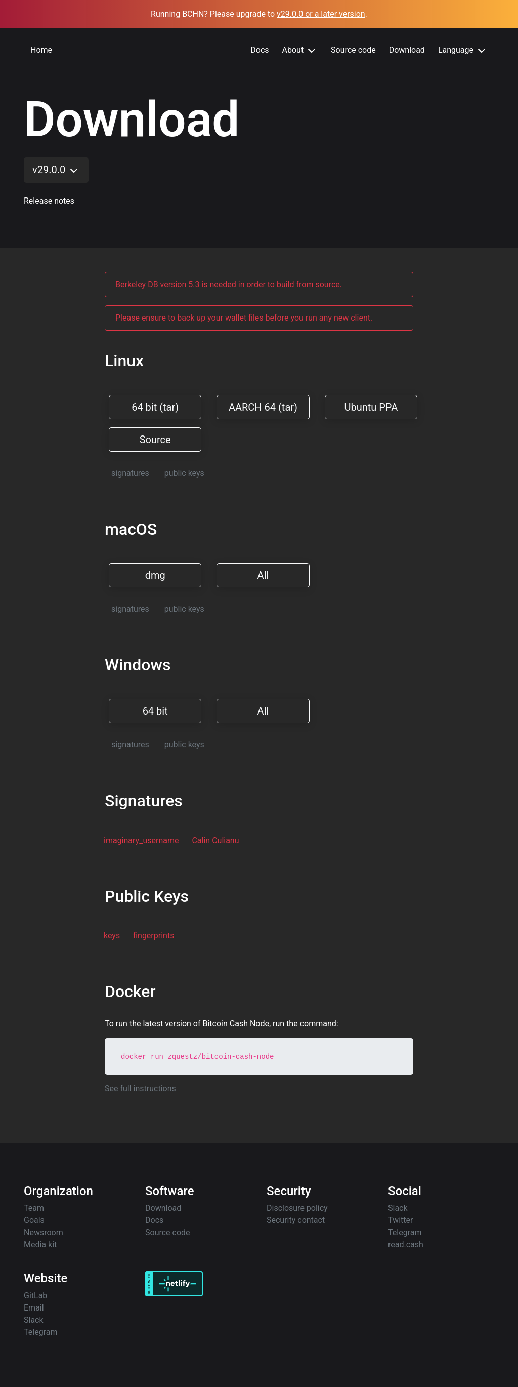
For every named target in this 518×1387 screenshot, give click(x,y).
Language (463, 51)
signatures (130, 473)
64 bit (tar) (155, 407)
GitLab (35, 1295)
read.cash (405, 1244)
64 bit (155, 711)
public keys (184, 473)
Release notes (49, 201)
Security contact (296, 1220)
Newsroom (43, 1232)
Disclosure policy (297, 1208)
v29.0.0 (56, 170)
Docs (259, 50)
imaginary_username (141, 840)
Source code (353, 50)
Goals (34, 1220)
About (300, 51)
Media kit (40, 1244)
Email (34, 1308)
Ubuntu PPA (371, 407)
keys (112, 935)
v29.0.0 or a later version (321, 14)
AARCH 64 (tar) (263, 407)
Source (155, 439)
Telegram (404, 1232)
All (263, 575)
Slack (398, 1208)
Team (34, 1208)
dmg (155, 575)
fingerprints (153, 935)
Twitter (400, 1220)
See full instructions (140, 1088)
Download (407, 50)
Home (41, 50)
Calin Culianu (215, 840)
